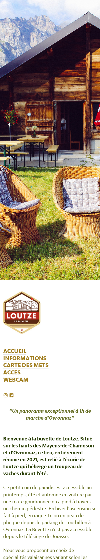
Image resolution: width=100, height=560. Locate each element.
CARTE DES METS (26, 365)
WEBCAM (16, 380)
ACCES (12, 372)
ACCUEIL (14, 351)
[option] (50, 140)
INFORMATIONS (24, 358)
